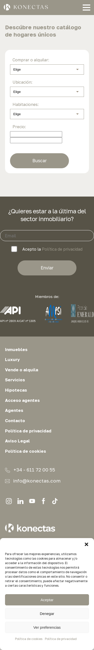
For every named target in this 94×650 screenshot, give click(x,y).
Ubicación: (22, 82)
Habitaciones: (26, 104)
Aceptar (47, 600)
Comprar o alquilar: (31, 59)
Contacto (15, 420)
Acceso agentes (22, 400)
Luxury (12, 359)
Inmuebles (16, 349)
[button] (86, 544)
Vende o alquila (21, 369)
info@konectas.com (33, 480)
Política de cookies (28, 639)
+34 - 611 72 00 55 (30, 470)
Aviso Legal (17, 440)
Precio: (19, 126)
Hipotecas (16, 390)
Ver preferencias (47, 627)
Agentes (14, 410)
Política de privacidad (61, 639)
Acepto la (47, 249)
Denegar (47, 613)
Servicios (15, 379)
